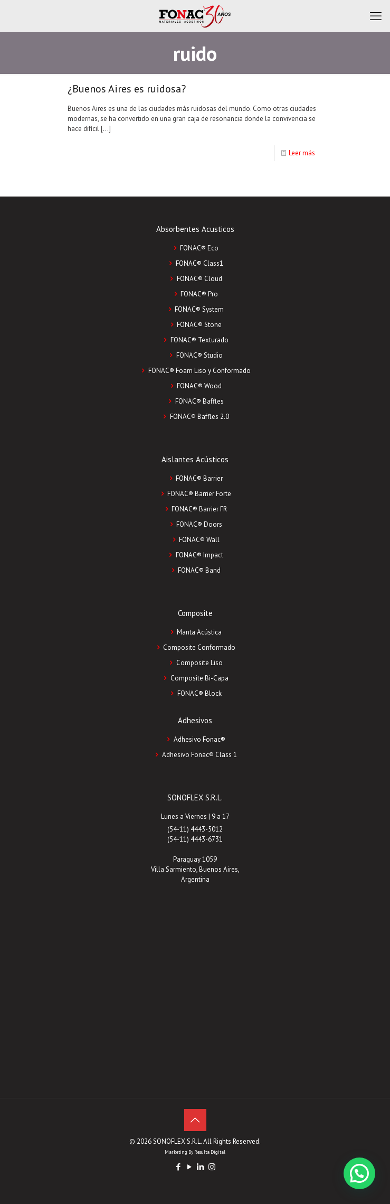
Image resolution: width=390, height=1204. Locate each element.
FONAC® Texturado (199, 339)
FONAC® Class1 (199, 263)
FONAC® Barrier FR (199, 509)
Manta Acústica (199, 632)
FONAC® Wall (199, 539)
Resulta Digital (209, 1152)
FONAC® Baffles (199, 401)
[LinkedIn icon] (201, 1167)
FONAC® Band (199, 570)
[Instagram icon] (212, 1167)
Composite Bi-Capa (199, 678)
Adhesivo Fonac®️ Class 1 (199, 754)
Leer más (302, 152)
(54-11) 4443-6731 (195, 839)
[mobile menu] (376, 16)
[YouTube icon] (190, 1167)
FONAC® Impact (199, 554)
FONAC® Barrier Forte (199, 493)
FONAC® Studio (199, 355)
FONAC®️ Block (199, 693)
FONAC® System (199, 309)
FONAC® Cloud (199, 278)
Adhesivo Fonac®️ (199, 739)
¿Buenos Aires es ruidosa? (127, 89)
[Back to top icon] (195, 1120)
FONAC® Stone (199, 324)
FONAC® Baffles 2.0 (199, 416)
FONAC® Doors (199, 524)
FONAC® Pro (199, 294)
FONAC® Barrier (199, 478)
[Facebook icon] (179, 1167)
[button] (359, 1173)
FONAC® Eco (199, 248)
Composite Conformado (199, 647)
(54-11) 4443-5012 (195, 829)
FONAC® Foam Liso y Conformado (199, 370)
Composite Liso (199, 662)
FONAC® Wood (199, 385)
